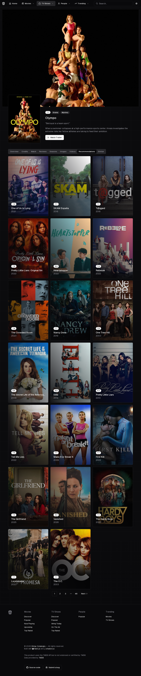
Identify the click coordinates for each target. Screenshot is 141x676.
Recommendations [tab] (87, 152)
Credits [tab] (25, 152)
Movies (28, 4)
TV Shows (46, 4)
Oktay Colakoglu (38, 646)
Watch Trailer (54, 137)
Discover (28, 617)
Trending (82, 4)
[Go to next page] (84, 593)
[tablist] (57, 151)
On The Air (55, 627)
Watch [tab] (33, 152)
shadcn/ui (49, 649)
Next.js (36, 649)
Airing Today (56, 624)
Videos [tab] (72, 152)
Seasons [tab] (53, 152)
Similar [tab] (101, 152)
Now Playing (29, 624)
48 (76, 594)
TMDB (41, 658)
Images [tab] (63, 152)
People (64, 4)
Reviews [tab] (43, 152)
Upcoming (28, 627)
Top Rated (28, 631)
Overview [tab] (14, 152)
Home (13, 4)
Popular (27, 620)
